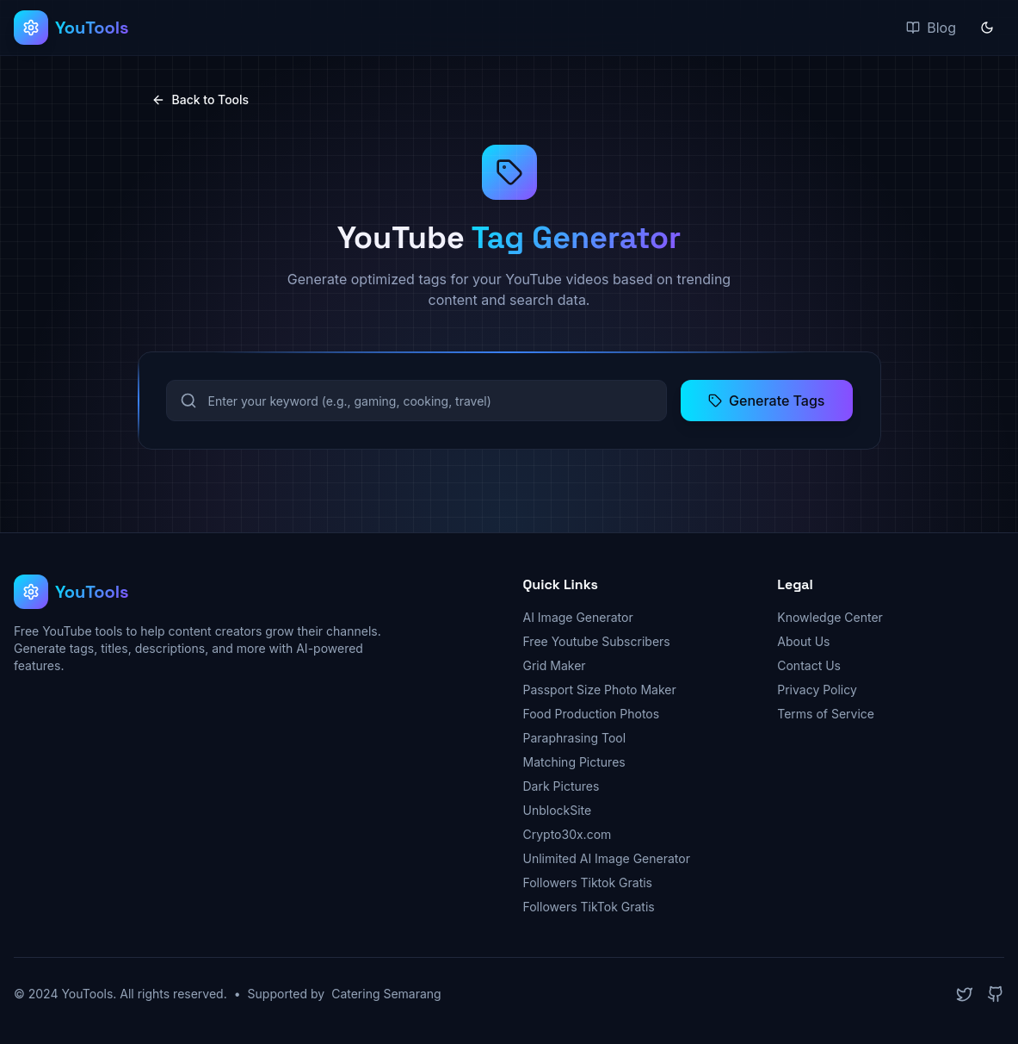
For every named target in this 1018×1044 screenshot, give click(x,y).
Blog (931, 27)
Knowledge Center (830, 617)
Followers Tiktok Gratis (588, 882)
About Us (803, 641)
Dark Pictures (561, 786)
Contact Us (809, 665)
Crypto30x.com (567, 834)
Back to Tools (200, 99)
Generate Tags (766, 400)
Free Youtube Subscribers (596, 641)
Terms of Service (825, 713)
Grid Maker (554, 665)
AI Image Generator (578, 617)
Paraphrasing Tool (574, 737)
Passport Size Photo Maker (599, 689)
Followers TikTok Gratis (589, 906)
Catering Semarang (386, 993)
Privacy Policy (817, 689)
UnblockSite (557, 810)
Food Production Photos (591, 713)
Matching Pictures (574, 762)
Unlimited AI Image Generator (606, 858)
